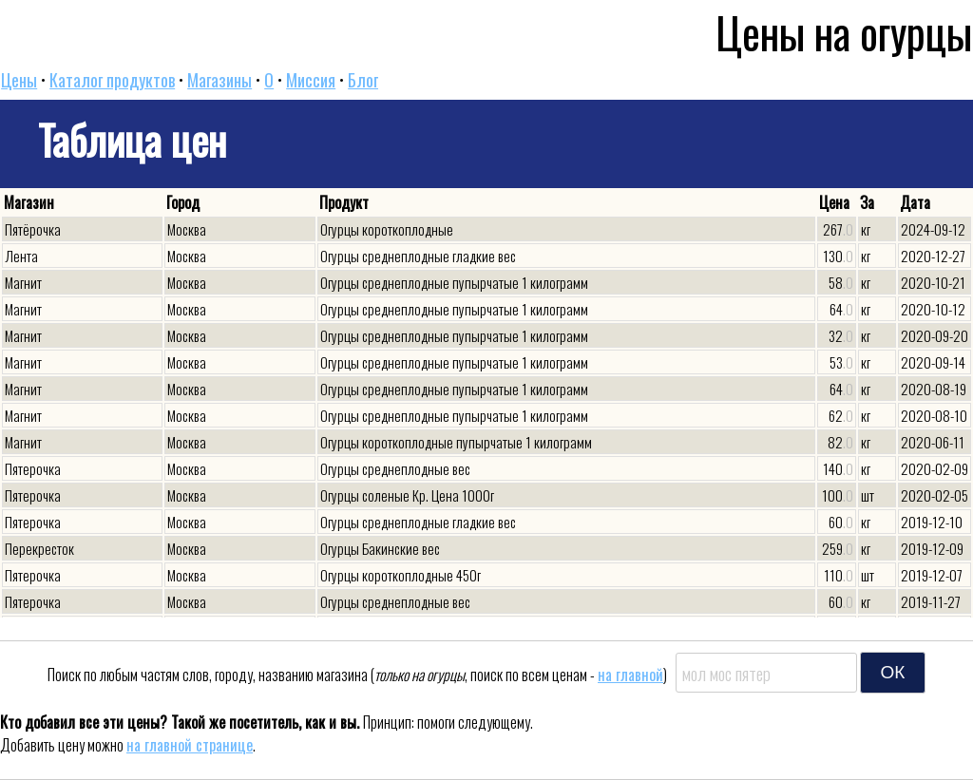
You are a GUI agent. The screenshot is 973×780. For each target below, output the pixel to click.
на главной (630, 674)
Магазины (219, 79)
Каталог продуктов (112, 79)
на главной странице (189, 744)
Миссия (310, 79)
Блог (363, 79)
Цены (19, 79)
